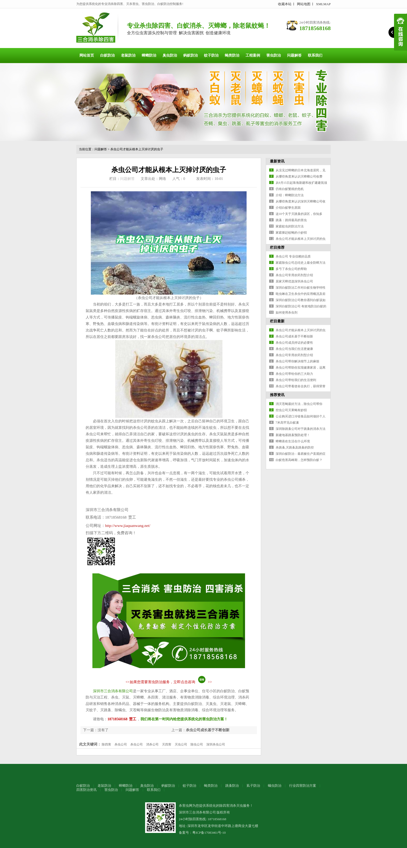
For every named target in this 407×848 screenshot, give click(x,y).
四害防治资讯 (86, 790)
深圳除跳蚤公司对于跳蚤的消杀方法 (300, 429)
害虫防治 (273, 55)
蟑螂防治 (149, 55)
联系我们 (315, 55)
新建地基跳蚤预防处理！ (293, 435)
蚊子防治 (211, 55)
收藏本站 (284, 4)
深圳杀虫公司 (215, 744)
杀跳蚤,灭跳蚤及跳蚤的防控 (295, 447)
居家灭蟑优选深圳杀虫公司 (294, 281)
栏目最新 (277, 321)
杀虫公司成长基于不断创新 (207, 730)
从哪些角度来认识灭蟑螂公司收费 (299, 176)
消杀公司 (152, 744)
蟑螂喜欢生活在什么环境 (293, 441)
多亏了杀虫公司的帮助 (291, 269)
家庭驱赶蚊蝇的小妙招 (291, 232)
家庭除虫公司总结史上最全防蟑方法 (300, 262)
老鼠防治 (128, 55)
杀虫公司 (120, 744)
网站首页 (86, 55)
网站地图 (303, 4)
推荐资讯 (277, 395)
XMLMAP (323, 4)
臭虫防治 (169, 55)
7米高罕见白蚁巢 (287, 422)
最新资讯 (277, 161)
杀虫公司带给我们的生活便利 (296, 380)
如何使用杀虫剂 (286, 312)
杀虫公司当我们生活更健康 (294, 349)
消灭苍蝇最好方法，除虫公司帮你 (299, 404)
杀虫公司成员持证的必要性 (294, 342)
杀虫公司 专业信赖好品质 (293, 256)
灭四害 (166, 744)
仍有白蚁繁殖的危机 (290, 189)
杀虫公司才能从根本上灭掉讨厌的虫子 (136, 149)
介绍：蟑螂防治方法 (290, 195)
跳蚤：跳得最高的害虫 (291, 220)
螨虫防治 (274, 786)
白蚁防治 (107, 55)
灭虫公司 (181, 744)
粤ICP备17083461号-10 (209, 833)
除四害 (106, 744)
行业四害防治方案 (302, 786)
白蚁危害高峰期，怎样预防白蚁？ (299, 460)
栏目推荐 (277, 247)
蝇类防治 (232, 55)
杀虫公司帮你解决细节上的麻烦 (297, 361)
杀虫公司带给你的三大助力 (294, 374)
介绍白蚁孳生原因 (288, 207)
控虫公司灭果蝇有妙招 (291, 410)
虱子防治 (253, 786)
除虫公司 (197, 744)
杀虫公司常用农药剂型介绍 (294, 275)
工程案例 (253, 55)
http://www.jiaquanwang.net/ (127, 526)
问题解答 (294, 55)
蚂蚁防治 (190, 55)
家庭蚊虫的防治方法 (290, 226)
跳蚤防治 (232, 786)
